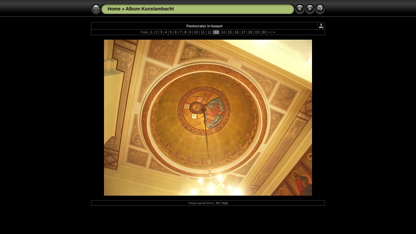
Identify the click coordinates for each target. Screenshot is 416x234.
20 (263, 32)
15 (230, 32)
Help (225, 203)
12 (209, 32)
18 (250, 32)
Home (114, 8)
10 (196, 32)
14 (223, 32)
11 (203, 32)
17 (243, 32)
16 (237, 32)
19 (257, 32)
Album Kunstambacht (149, 8)
